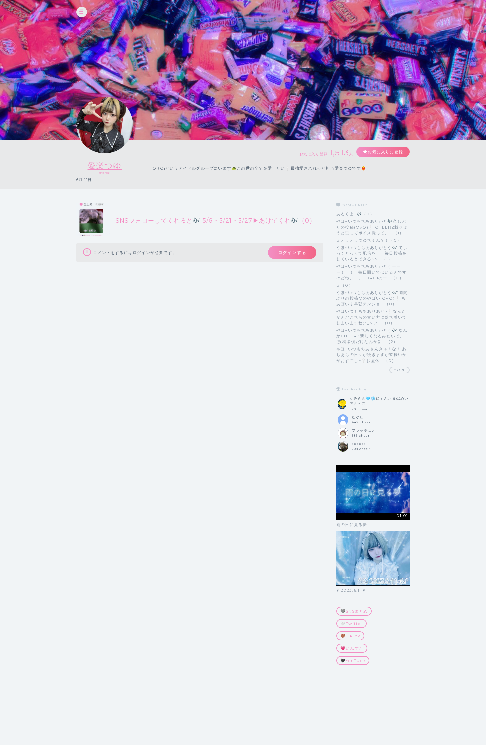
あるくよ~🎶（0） (355, 213)
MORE (399, 370)
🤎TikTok (350, 635)
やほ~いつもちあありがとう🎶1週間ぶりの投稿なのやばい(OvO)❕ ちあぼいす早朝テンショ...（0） (372, 298)
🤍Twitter (351, 623)
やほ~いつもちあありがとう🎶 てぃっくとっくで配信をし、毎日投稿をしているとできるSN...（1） (371, 253)
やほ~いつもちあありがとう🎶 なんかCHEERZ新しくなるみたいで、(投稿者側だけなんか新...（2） (371, 336)
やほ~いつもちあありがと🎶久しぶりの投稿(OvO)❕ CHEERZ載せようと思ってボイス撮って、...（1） (372, 227)
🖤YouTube (352, 660)
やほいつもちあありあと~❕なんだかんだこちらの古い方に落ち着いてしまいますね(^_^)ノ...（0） (371, 317)
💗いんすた (351, 648)
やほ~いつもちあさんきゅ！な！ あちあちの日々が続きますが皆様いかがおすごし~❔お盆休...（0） (371, 354)
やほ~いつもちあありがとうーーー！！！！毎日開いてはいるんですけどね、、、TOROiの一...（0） (371, 272)
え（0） (344, 285)
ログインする (292, 252)
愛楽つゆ (105, 165)
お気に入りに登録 (385, 151)
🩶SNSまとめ (354, 611)
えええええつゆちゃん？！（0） (368, 240)
